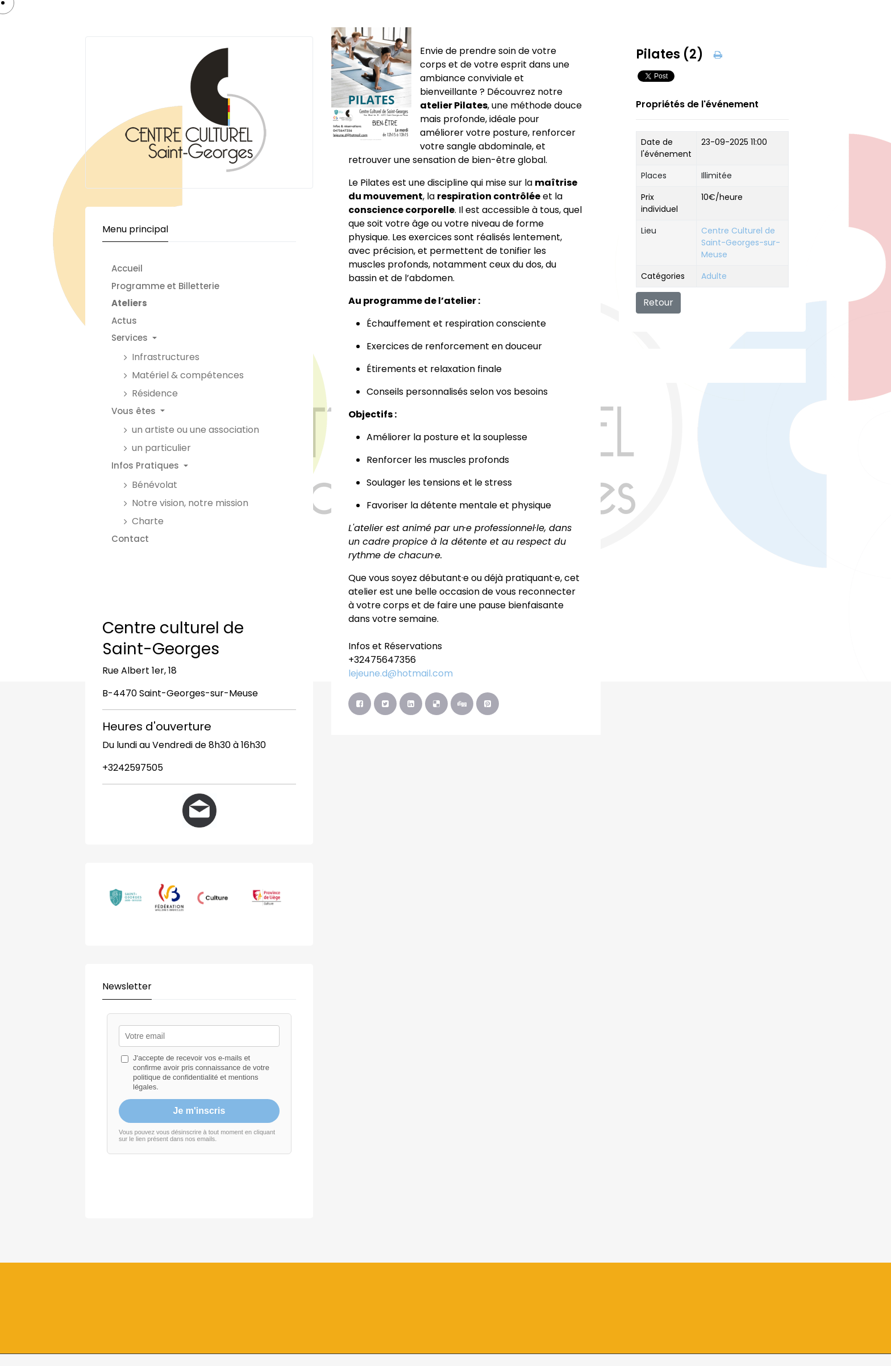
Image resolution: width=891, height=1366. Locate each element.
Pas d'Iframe (199, 1103)
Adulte (714, 276)
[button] (190, 338)
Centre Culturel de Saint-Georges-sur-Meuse (740, 242)
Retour (658, 302)
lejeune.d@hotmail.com (400, 673)
